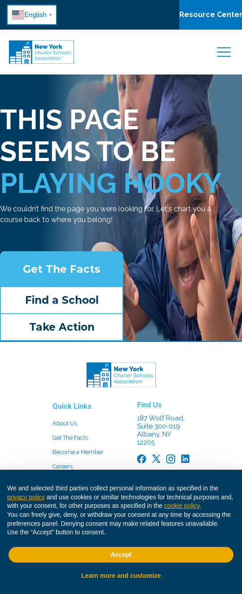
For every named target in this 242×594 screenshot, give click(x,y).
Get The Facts (61, 269)
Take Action (62, 327)
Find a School (62, 300)
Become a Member (78, 452)
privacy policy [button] (26, 497)
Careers (62, 466)
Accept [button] (121, 554)
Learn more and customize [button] (120, 575)
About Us (64, 423)
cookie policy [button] (181, 505)
